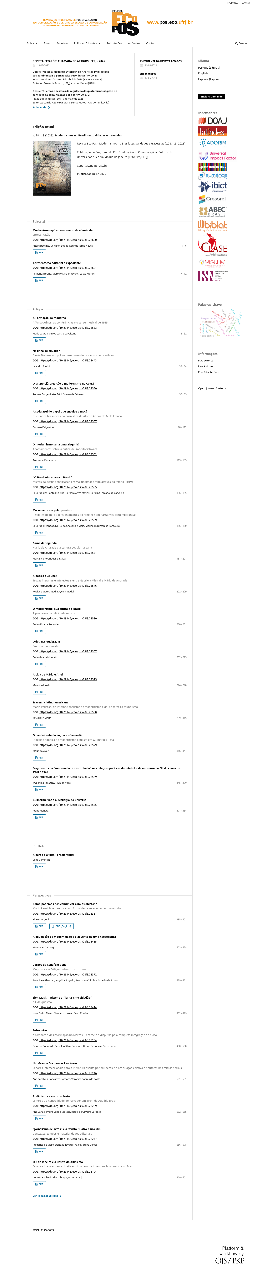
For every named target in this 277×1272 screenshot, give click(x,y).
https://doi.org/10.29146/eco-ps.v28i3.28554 (68, 553)
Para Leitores (205, 360)
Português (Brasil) (209, 67)
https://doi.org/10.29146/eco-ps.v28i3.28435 (68, 941)
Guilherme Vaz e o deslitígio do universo (59, 800)
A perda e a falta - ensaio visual (53, 855)
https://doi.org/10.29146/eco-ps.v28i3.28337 (68, 913)
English (203, 73)
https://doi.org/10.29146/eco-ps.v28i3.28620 (68, 240)
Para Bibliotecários (208, 372)
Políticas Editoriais (86, 43)
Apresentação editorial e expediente (57, 263)
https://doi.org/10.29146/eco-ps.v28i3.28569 (68, 777)
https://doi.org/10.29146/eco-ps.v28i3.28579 (68, 745)
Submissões (114, 43)
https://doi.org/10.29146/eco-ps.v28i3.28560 (68, 712)
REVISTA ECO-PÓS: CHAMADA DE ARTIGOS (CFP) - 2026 (69, 61)
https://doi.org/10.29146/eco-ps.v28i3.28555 (68, 805)
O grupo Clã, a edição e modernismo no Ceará (63, 383)
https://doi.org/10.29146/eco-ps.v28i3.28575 (68, 679)
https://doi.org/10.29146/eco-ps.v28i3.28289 (68, 1106)
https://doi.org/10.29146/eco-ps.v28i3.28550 (68, 388)
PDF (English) (63, 926)
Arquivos (62, 43)
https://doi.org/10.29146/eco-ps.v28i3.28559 (68, 520)
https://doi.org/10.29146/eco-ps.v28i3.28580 (68, 618)
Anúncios (134, 43)
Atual (47, 43)
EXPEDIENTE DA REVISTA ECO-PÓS (161, 61)
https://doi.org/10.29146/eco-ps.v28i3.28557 (68, 421)
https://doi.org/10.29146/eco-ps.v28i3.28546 (68, 585)
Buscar (241, 43)
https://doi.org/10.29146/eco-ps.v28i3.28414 (68, 1007)
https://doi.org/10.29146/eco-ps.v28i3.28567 (68, 651)
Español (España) (209, 79)
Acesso (246, 3)
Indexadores (148, 73)
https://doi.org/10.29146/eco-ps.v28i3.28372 (68, 974)
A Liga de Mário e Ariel (48, 674)
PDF (40, 252)
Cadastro (232, 3)
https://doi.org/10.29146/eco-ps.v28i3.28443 (68, 360)
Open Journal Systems (212, 388)
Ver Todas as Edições (45, 1195)
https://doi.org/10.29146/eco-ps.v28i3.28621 (68, 268)
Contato (151, 43)
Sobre (31, 43)
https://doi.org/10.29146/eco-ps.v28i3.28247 (68, 1139)
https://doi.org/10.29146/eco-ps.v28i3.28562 (68, 454)
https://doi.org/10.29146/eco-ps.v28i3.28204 (68, 1040)
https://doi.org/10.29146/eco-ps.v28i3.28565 (68, 487)
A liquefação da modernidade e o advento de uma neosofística (74, 936)
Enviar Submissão (212, 96)
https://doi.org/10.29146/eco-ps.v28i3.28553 (68, 327)
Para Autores (205, 366)
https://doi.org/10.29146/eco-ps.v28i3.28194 (68, 1171)
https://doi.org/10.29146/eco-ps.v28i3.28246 (68, 1073)
